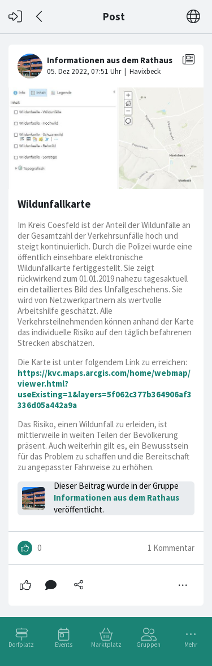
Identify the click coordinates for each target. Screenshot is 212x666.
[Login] (15, 16)
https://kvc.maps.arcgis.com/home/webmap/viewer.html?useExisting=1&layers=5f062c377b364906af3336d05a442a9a (105, 388)
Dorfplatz (21, 645)
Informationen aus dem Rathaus (116, 497)
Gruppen (148, 645)
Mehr (190, 645)
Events (63, 645)
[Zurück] (40, 16)
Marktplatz (106, 645)
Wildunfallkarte (54, 204)
